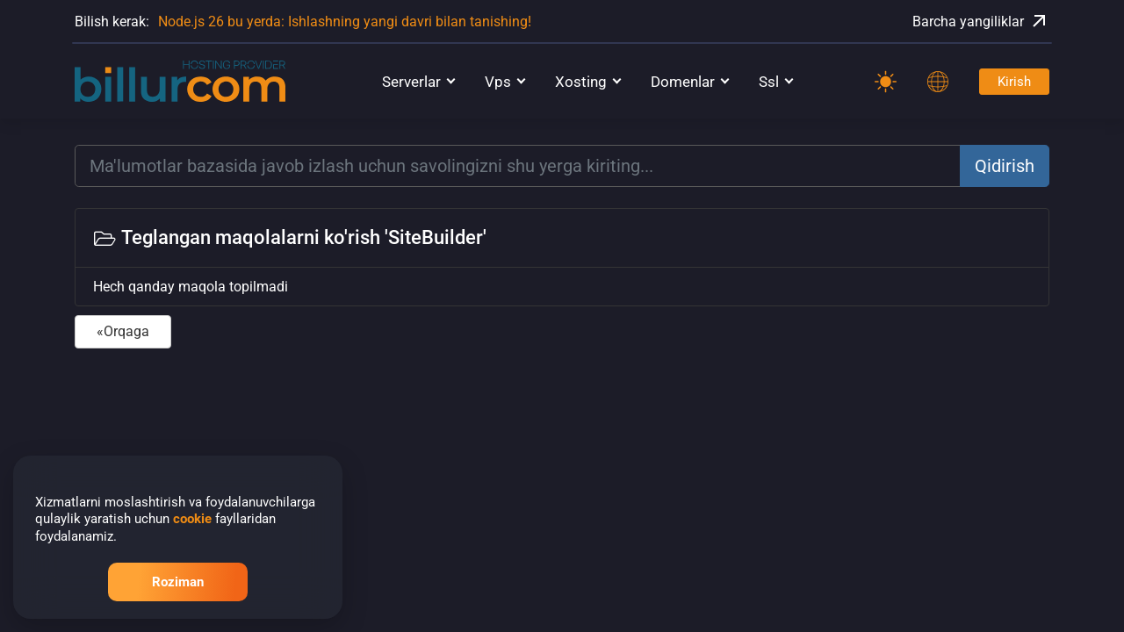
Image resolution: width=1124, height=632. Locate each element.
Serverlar (411, 81)
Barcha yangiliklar (980, 21)
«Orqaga (123, 331)
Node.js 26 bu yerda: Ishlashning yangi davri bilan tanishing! (344, 21)
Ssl (769, 81)
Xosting (581, 81)
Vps (498, 81)
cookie (192, 519)
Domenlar (683, 81)
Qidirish (1004, 165)
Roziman (178, 582)
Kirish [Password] (1014, 82)
